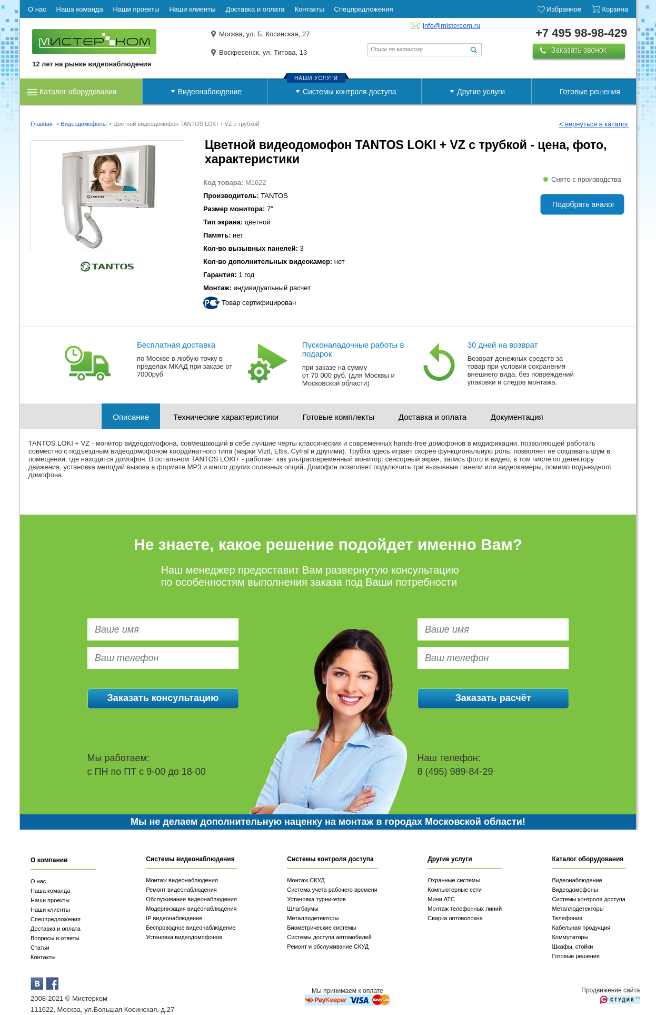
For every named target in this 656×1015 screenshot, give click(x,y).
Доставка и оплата (432, 416)
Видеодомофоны (83, 124)
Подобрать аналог (583, 204)
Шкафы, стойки (572, 946)
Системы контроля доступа (349, 91)
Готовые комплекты (338, 416)
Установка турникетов (316, 899)
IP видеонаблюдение (174, 918)
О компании (49, 860)
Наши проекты (50, 900)
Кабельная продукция (581, 927)
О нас (38, 881)
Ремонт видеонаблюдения (181, 889)
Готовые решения (590, 91)
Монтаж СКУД (305, 880)
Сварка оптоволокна (455, 918)
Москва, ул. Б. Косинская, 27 (264, 34)
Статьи (40, 947)
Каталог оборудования (78, 91)
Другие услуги (481, 91)
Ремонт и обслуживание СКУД (328, 946)
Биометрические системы (321, 927)
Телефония (567, 918)
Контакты (43, 957)
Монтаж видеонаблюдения (182, 880)
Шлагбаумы (303, 908)
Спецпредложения (56, 919)
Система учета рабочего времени (332, 889)
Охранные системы (454, 880)
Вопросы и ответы (55, 938)
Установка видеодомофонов (184, 937)
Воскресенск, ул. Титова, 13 (263, 52)
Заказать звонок (579, 50)
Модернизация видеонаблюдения (191, 908)
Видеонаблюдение (210, 91)
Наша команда (50, 891)
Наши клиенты (50, 909)
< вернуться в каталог (594, 124)
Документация (517, 416)
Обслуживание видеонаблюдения (191, 899)
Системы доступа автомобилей (329, 937)
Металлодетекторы (313, 918)
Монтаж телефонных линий (465, 908)
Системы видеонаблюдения (190, 859)
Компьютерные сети (455, 889)
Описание (131, 416)
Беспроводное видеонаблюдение (190, 927)
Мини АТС (441, 899)
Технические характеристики (226, 416)
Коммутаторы (570, 937)
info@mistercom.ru (451, 25)
